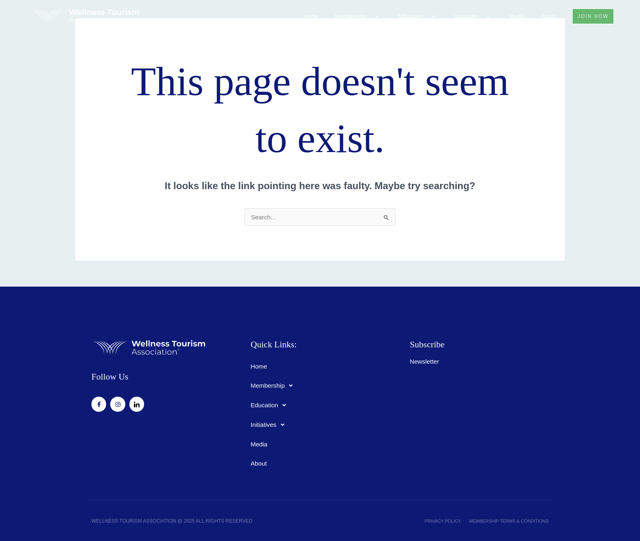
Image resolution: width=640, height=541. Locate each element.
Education (414, 16)
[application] (366, 16)
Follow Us (105, 376)
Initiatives (470, 16)
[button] (320, 383)
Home (307, 16)
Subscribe (423, 343)
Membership (355, 16)
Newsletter (425, 359)
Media (513, 16)
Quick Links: (268, 343)
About (545, 16)
